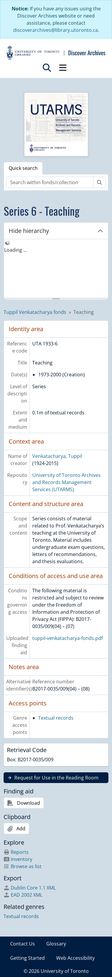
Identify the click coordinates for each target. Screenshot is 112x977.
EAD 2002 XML (23, 895)
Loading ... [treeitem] (15, 250)
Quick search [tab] (23, 168)
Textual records (55, 718)
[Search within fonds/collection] (49, 182)
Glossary (56, 943)
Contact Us (22, 943)
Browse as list (23, 866)
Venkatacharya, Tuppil (57, 456)
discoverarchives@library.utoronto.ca (55, 30)
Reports (16, 852)
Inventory (18, 859)
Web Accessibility (75, 958)
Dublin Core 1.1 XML (30, 887)
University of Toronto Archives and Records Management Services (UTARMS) (66, 482)
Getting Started (27, 958)
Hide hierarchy (29, 231)
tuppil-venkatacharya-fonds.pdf (67, 638)
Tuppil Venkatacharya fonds (35, 312)
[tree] (56, 269)
